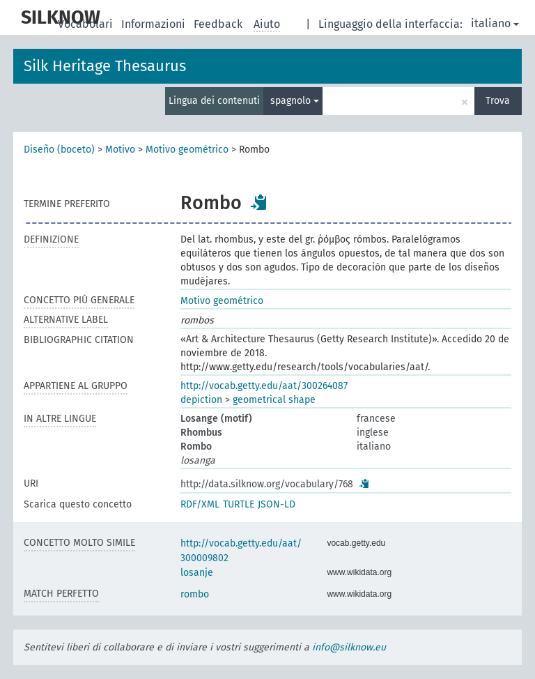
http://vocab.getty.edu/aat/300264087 (264, 386)
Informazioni (154, 24)
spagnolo (294, 101)
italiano (495, 23)
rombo (194, 594)
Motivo (120, 149)
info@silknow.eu (349, 647)
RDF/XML (199, 504)
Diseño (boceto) (59, 149)
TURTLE (238, 504)
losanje (196, 573)
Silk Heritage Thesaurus (105, 65)
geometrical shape (274, 400)
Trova (498, 101)
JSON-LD (276, 504)
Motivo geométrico (187, 149)
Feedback (219, 24)
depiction (201, 400)
